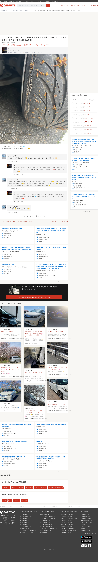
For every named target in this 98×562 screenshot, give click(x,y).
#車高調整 (36, 335)
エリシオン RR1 (5, 365)
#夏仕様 (11, 331)
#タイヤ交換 (62, 404)
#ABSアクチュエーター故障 (55, 331)
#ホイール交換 (28, 335)
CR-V (9, 500)
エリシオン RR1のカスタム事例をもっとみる (34, 297)
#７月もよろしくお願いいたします (12, 45)
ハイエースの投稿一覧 (46, 524)
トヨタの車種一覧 (25, 514)
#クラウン (29, 412)
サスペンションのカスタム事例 (69, 518)
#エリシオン (4, 331)
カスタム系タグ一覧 (66, 532)
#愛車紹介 (54, 404)
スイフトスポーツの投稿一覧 (48, 516)
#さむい (27, 410)
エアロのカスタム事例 (66, 526)
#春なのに (57, 367)
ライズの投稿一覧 (45, 520)
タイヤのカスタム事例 (66, 516)
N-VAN (4, 500)
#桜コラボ (11, 369)
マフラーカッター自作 (17, 487)
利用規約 (83, 524)
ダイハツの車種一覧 (25, 526)
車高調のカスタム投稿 (66, 520)
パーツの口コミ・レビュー (81, 5)
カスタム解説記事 (93, 5)
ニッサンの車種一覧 (25, 516)
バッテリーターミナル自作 (56, 487)
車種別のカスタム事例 (67, 5)
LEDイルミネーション (41, 487)
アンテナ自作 (29, 487)
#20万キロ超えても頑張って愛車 (33, 331)
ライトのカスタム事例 (66, 522)
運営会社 (83, 528)
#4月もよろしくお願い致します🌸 (34, 333)
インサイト (16, 500)
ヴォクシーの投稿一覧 (46, 526)
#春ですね (36, 412)
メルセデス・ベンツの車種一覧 (28, 530)
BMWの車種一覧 (24, 528)
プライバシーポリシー (86, 526)
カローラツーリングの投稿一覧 (48, 528)
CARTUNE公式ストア (86, 518)
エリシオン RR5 (52, 329)
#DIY (47, 45)
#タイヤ (31, 45)
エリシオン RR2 (5, 329)
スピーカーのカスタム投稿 (68, 528)
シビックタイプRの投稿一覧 (47, 518)
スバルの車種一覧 (25, 522)
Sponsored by (57, 281)
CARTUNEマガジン (86, 516)
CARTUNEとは (85, 514)
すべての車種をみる (45, 532)
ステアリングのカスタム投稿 (68, 530)
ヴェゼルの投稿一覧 (45, 530)
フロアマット (6, 487)
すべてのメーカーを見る (26, 532)
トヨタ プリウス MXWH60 (60, 221)
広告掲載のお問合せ (86, 530)
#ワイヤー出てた (40, 45)
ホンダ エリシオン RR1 (14, 50)
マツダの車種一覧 (25, 520)
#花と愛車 (4, 367)
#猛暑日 (26, 45)
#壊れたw (50, 367)
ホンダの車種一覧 (25, 518)
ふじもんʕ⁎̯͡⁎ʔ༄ (13, 156)
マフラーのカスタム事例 (67, 524)
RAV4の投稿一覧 (44, 514)
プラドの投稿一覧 (45, 522)
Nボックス (24, 500)
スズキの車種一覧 (25, 524)
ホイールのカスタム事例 (67, 514)
